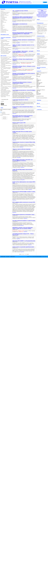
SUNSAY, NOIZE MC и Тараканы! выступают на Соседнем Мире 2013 (41, 56)
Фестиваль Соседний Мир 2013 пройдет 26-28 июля (42, 60)
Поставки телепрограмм (4, 30)
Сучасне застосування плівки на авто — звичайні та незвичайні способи (6, 68)
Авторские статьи (3, 14)
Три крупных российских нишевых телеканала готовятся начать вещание (22, 83)
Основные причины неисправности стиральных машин (5, 41)
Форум (2, 28)
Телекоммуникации (4, 17)
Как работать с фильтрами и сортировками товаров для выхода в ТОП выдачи (6, 63)
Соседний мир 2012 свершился (42, 26)
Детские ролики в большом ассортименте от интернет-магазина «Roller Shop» (5, 93)
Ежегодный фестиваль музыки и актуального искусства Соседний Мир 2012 (42, 64)
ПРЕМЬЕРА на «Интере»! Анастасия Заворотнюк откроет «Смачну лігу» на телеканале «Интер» (22, 228)
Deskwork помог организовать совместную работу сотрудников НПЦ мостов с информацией (22, 33)
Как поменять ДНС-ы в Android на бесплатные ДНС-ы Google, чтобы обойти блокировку (6, 52)
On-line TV (39, 71)
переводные (8, 37)
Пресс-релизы (3, 55)
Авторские (3, 37)
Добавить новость (12, 256)
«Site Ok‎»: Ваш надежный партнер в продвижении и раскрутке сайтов (5, 77)
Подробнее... (17, 14)
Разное (2, 26)
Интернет (2, 21)
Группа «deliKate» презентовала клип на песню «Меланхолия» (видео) (42, 47)
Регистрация (7, 256)
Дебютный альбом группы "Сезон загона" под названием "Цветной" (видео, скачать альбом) (42, 40)
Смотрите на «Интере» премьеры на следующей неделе (23, 39)
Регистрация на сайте (5, 99)
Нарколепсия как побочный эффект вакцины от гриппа (23, 191)
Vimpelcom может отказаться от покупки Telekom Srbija (23, 142)
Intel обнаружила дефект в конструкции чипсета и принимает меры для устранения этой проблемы (22, 17)
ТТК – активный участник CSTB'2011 (20, 10)
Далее (28, 254)
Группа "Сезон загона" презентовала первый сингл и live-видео (41, 45)
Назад (20, 254)
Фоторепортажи (40, 23)
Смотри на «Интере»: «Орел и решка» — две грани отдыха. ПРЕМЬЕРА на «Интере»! (22, 52)
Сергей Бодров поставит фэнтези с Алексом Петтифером (23, 90)
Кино (1, 24)
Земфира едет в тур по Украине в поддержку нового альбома (42, 62)
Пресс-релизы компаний (4, 13)
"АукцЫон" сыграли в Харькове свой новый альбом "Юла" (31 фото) (42, 31)
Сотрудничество (3, 31)
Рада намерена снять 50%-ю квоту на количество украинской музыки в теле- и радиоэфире (22, 116)
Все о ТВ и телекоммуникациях (37, 256)
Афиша (38, 53)
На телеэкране (3, 19)
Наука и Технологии (4, 20)
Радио (2, 23)
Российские (3, 112)
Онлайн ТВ (2, 27)
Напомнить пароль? (4, 105)
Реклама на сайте (3, 32)
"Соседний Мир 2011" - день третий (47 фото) (41, 33)
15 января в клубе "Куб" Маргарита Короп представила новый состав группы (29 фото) (42, 28)
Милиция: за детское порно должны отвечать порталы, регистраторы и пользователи (23, 74)
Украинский (3, 113)
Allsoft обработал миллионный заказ (19, 23)
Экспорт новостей (3, 29)
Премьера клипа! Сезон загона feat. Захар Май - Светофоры (42, 43)
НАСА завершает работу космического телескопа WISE (23, 202)
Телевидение (3, 18)
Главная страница (3, 256)
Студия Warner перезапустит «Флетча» (20, 99)
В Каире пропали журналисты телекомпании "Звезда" (23, 214)
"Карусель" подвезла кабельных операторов (21, 149)
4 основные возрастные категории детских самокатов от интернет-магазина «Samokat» (6, 80)
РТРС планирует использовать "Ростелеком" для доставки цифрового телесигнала (22, 160)
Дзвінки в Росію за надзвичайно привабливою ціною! (23, 246)
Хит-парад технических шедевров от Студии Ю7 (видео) (23, 220)
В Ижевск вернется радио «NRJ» (19, 122)
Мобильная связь (3, 22)
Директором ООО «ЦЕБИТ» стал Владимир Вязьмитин (23, 240)
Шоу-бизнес (3, 25)
